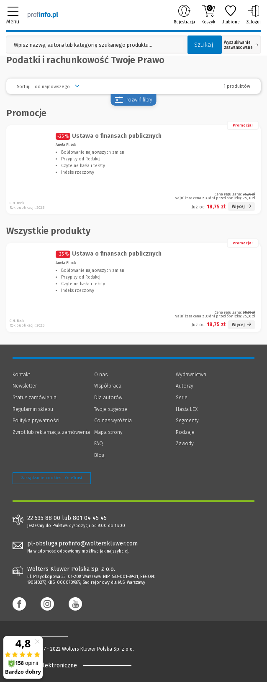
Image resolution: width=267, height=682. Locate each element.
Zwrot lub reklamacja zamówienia (51, 432)
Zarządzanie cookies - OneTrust (51, 477)
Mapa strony (108, 432)
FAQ (98, 443)
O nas (101, 375)
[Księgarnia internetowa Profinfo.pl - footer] (46, 636)
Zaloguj (253, 14)
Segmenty (187, 420)
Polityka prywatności (36, 420)
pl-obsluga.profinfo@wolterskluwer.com (82, 543)
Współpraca (107, 386)
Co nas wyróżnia (113, 420)
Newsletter (25, 386)
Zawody (185, 443)
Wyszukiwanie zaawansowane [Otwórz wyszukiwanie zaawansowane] (241, 45)
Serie (181, 398)
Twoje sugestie (110, 409)
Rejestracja (184, 14)
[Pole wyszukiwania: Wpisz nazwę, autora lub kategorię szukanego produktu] (94, 45)
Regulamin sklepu (33, 409)
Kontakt (21, 375)
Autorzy (184, 386)
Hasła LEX (187, 409)
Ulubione (230, 14)
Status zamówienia (34, 398)
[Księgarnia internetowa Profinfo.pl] (43, 14)
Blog (99, 455)
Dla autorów (108, 398)
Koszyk (208, 14)
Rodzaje (185, 432)
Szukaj (203, 44)
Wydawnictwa (191, 375)
